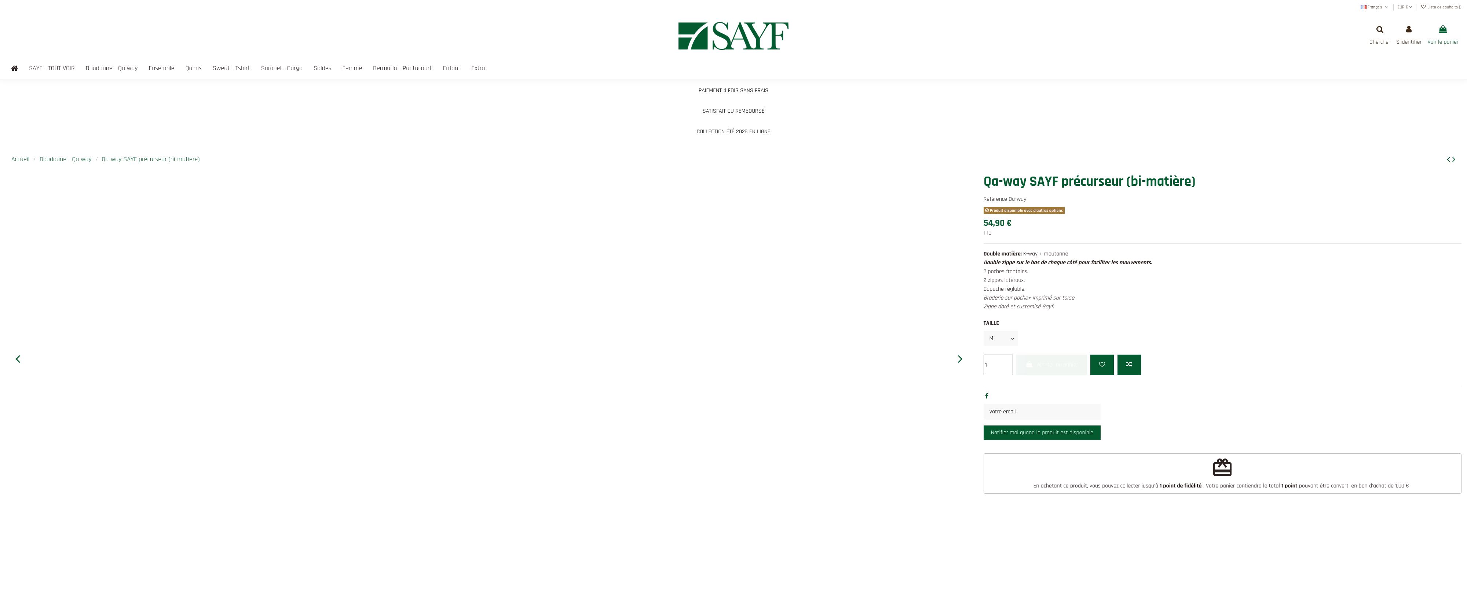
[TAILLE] (1001, 338)
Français (1375, 7)
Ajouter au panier (1051, 365)
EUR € (1405, 7)
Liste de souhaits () (1441, 7)
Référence (995, 199)
